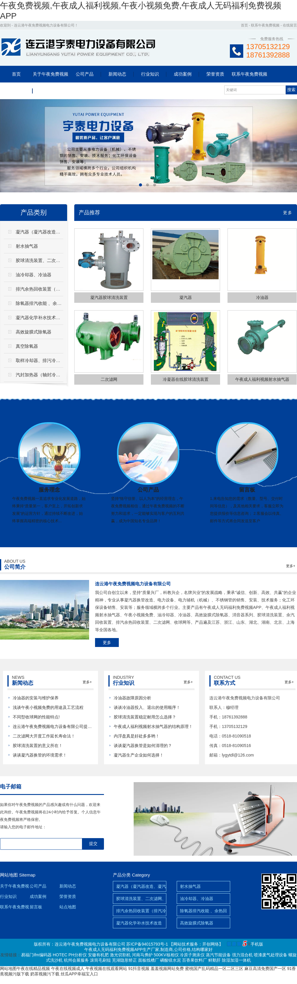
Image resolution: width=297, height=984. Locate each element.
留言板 (16, 90)
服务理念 (49, 490)
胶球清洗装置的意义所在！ (38, 745)
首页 (244, 25)
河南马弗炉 (142, 954)
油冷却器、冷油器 (196, 898)
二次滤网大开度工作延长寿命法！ (44, 736)
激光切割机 (120, 954)
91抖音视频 (139, 968)
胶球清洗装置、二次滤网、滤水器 (49, 260)
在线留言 (290, 25)
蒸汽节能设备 (218, 954)
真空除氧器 (27, 346)
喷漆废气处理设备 (270, 954)
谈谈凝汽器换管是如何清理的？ (143, 745)
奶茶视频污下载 (44, 973)
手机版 (257, 944)
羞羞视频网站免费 (167, 968)
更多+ (290, 566)
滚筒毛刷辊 (100, 960)
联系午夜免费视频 (265, 25)
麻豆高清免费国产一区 (265, 968)
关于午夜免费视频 (50, 74)
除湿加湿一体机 (236, 960)
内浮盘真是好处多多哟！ (136, 736)
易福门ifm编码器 (36, 954)
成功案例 (183, 74)
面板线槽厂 (148, 960)
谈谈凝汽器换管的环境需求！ (40, 755)
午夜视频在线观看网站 (106, 968)
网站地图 (9, 874)
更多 (288, 212)
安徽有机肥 (98, 954)
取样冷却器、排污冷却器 (40, 360)
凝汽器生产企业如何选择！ (139, 755)
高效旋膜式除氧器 (33, 331)
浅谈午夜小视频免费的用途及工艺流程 (48, 707)
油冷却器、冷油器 (33, 274)
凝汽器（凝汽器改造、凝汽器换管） (51, 231)
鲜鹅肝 (214, 960)
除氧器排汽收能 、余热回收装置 (47, 303)
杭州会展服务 (76, 960)
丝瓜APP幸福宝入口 (79, 973)
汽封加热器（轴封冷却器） (42, 374)
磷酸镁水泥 (170, 960)
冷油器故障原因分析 (132, 697)
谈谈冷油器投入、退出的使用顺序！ (147, 707)
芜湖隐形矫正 (124, 960)
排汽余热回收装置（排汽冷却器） (49, 288)
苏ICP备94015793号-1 (147, 944)
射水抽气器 (27, 246)
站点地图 (67, 907)
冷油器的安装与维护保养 (36, 697)
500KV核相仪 (166, 954)
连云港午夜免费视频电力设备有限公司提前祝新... (58, 726)
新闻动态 (117, 74)
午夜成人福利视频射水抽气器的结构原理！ (153, 726)
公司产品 (85, 74)
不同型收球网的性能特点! (36, 717)
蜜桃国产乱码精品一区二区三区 (214, 968)
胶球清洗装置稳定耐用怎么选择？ (145, 717)
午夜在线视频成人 (67, 968)
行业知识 (150, 74)
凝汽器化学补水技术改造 (40, 317)
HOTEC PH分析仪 (70, 954)
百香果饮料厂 (194, 960)
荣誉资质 (215, 74)
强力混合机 (242, 954)
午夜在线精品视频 (33, 968)
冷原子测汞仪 (192, 954)
